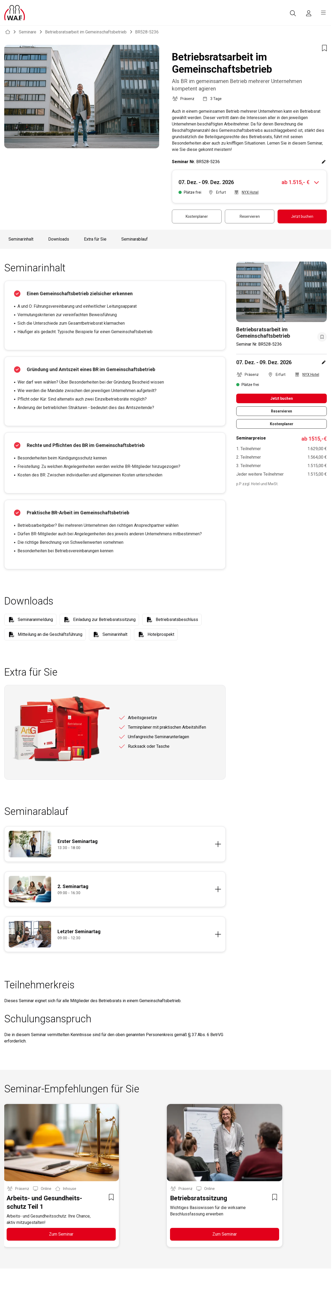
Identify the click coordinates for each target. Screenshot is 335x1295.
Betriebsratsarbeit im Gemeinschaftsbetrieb (86, 31)
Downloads (58, 239)
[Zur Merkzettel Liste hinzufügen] (324, 48)
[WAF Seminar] (7, 32)
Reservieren (250, 216)
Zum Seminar (61, 1234)
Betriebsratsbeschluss (177, 619)
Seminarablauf (134, 239)
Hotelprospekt (161, 634)
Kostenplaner (197, 216)
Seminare (27, 31)
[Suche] (293, 13)
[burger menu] (323, 12)
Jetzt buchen (302, 216)
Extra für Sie (95, 239)
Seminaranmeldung (35, 619)
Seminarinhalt (20, 239)
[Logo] (14, 12)
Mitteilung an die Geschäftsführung (50, 634)
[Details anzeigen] (139, 844)
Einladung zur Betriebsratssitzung (104, 619)
